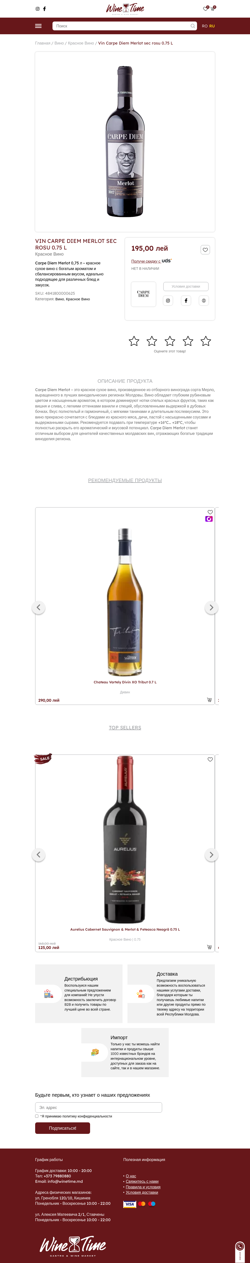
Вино (61, 43)
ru (212, 25)
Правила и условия (143, 1186)
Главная (43, 43)
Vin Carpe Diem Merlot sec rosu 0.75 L (143, 43)
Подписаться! (62, 1128)
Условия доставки (186, 286)
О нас (131, 1175)
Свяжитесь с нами (142, 1181)
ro (205, 25)
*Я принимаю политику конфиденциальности (76, 1116)
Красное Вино (85, 43)
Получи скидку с (151, 261)
